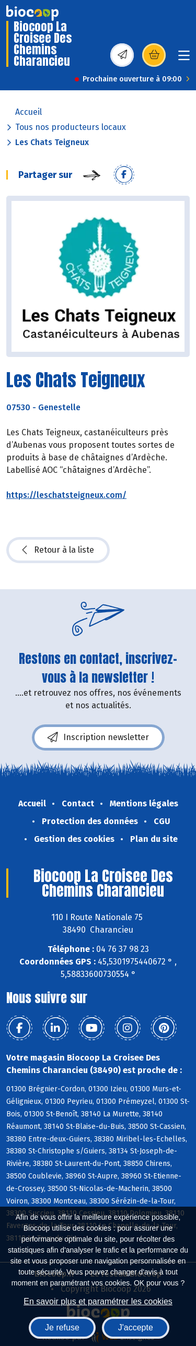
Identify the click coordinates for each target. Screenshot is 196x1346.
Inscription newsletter (98, 737)
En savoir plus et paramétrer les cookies (98, 1301)
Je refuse (62, 1327)
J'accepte (135, 1327)
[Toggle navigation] (184, 58)
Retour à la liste (58, 550)
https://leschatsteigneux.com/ (66, 495)
